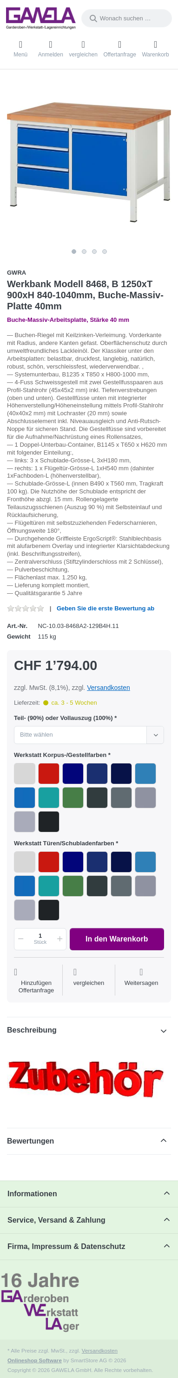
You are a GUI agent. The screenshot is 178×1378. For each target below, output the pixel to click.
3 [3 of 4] (94, 251)
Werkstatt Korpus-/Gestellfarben (60, 754)
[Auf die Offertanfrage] (36, 981)
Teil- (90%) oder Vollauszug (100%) (63, 717)
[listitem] (89, 162)
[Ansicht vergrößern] (89, 162)
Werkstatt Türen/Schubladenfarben (64, 843)
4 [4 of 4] (104, 251)
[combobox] (126, 18)
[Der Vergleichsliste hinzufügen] (89, 981)
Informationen (32, 1194)
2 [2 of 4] (84, 251)
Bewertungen (30, 1141)
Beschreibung (32, 1030)
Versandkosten (108, 687)
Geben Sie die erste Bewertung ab (105, 608)
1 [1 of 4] (74, 251)
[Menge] (40, 939)
